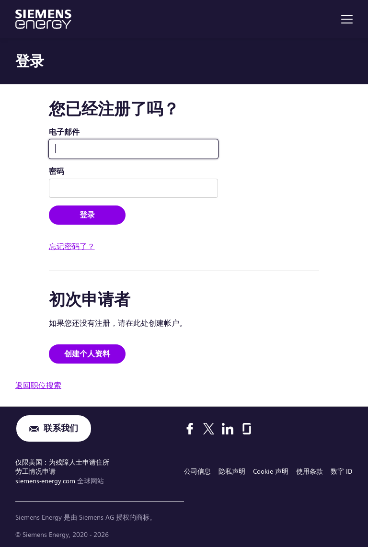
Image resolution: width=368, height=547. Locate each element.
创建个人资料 (87, 353)
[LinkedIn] (227, 428)
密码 (56, 171)
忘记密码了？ (72, 246)
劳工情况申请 (35, 471)
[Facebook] (190, 428)
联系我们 (61, 428)
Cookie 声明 (270, 471)
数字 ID (341, 471)
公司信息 (197, 471)
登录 (87, 214)
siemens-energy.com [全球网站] (46, 481)
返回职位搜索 (38, 385)
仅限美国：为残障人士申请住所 (62, 462)
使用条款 (309, 471)
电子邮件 (64, 132)
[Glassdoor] (247, 428)
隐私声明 (231, 471)
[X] (208, 428)
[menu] (347, 19)
